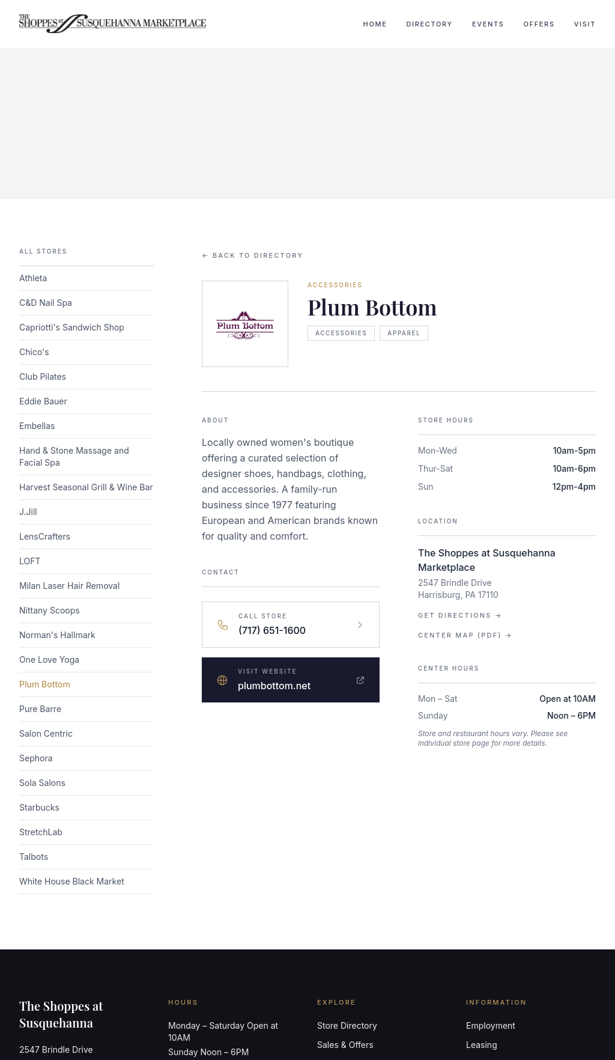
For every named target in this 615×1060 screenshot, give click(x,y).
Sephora (36, 758)
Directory (430, 24)
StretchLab (40, 832)
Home (375, 24)
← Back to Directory (252, 255)
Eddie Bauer (43, 401)
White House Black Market (71, 881)
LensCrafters (44, 536)
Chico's (34, 352)
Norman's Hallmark (57, 635)
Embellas (37, 426)
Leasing (481, 1045)
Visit (585, 24)
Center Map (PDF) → (465, 635)
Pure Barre (40, 709)
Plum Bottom (44, 684)
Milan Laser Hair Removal (69, 585)
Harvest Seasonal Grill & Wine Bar (86, 487)
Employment (490, 1025)
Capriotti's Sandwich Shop (71, 327)
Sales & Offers (345, 1045)
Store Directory (347, 1025)
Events (488, 24)
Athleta (33, 278)
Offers (538, 24)
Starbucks (39, 807)
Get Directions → (460, 615)
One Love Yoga (49, 659)
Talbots (33, 856)
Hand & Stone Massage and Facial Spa (74, 456)
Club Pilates (42, 376)
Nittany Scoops (49, 610)
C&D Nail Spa (45, 302)
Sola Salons (42, 783)
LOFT (30, 561)
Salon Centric (46, 733)
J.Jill (28, 512)
